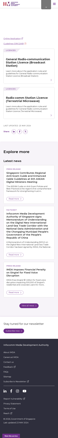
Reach (7, 413)
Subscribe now (14, 331)
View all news (29, 306)
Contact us (8, 362)
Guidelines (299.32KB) (13, 44)
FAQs (5, 372)
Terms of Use (9, 408)
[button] (13, 131)
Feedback (9, 367)
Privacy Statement (12, 404)
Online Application (12, 39)
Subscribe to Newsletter (16, 381)
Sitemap (7, 377)
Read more (15, 199)
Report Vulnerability (14, 399)
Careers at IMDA (10, 357)
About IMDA (9, 352)
